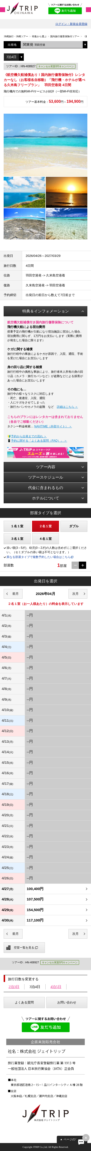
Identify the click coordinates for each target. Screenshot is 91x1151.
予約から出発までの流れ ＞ (29, 436)
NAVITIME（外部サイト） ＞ (53, 426)
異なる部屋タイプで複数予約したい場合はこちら (39, 557)
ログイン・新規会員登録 (71, 24)
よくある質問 (24, 1002)
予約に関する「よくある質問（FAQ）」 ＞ (39, 440)
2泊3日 (13, 987)
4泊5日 (55, 987)
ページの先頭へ (74, 1139)
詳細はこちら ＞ (67, 406)
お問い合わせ (66, 1002)
